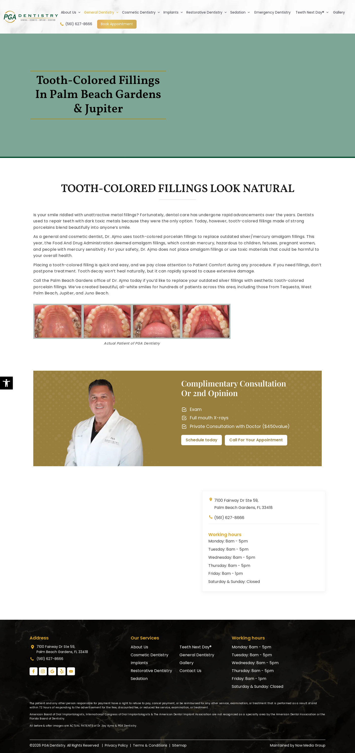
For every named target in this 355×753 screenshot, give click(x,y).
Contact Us (190, 671)
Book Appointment (117, 23)
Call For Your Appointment (256, 440)
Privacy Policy (116, 745)
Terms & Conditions (150, 745)
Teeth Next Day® (313, 12)
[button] (6, 383)
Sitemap (179, 745)
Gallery (339, 12)
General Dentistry (102, 12)
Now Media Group (310, 745)
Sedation (241, 12)
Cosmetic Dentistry (142, 12)
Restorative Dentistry (207, 12)
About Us (72, 12)
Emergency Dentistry (272, 12)
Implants (174, 12)
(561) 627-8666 (75, 24)
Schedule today (201, 440)
